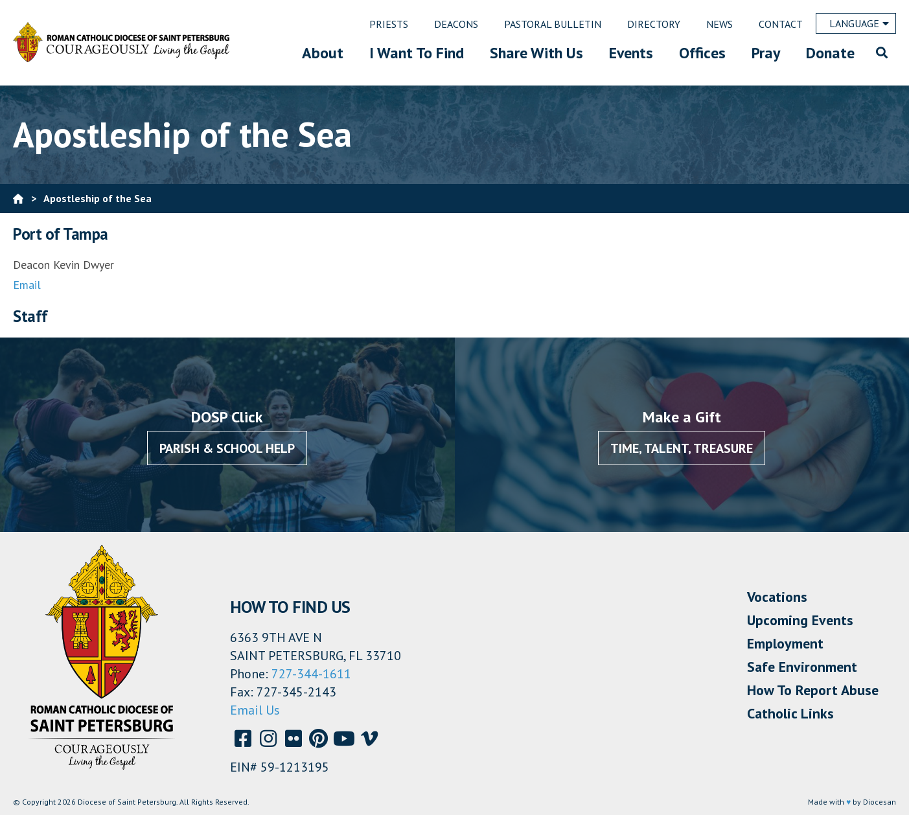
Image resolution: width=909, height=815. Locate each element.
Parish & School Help (227, 448)
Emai (25, 284)
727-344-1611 (311, 673)
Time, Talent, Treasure (681, 448)
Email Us (255, 710)
